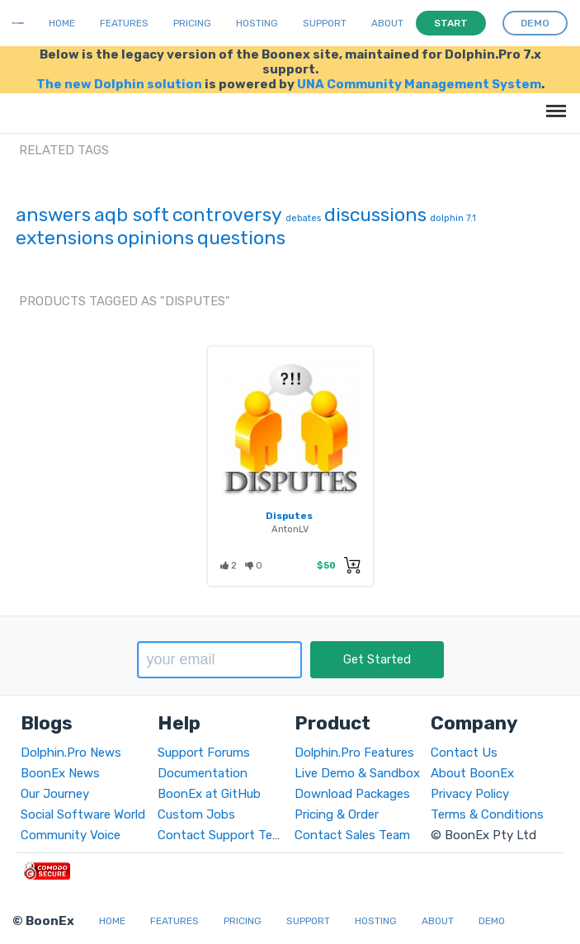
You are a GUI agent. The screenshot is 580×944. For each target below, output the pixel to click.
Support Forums (204, 752)
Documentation (203, 773)
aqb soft (131, 214)
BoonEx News (60, 773)
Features (124, 23)
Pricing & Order (337, 814)
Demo (492, 921)
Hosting (257, 23)
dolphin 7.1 (453, 218)
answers (53, 214)
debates (303, 218)
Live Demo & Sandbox (357, 773)
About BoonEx (472, 773)
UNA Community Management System (419, 84)
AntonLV (290, 529)
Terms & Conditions (487, 814)
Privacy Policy (470, 793)
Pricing (192, 23)
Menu (553, 102)
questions (241, 237)
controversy (227, 214)
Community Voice (70, 835)
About (387, 23)
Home (62, 23)
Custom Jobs (196, 814)
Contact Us (464, 752)
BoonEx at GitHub (209, 793)
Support (325, 23)
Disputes (289, 516)
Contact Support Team (224, 835)
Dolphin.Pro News (71, 752)
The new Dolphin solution (119, 84)
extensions (65, 237)
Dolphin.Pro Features (354, 752)
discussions (375, 214)
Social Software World (83, 814)
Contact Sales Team (352, 835)
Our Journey (55, 793)
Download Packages (352, 793)
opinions (155, 237)
